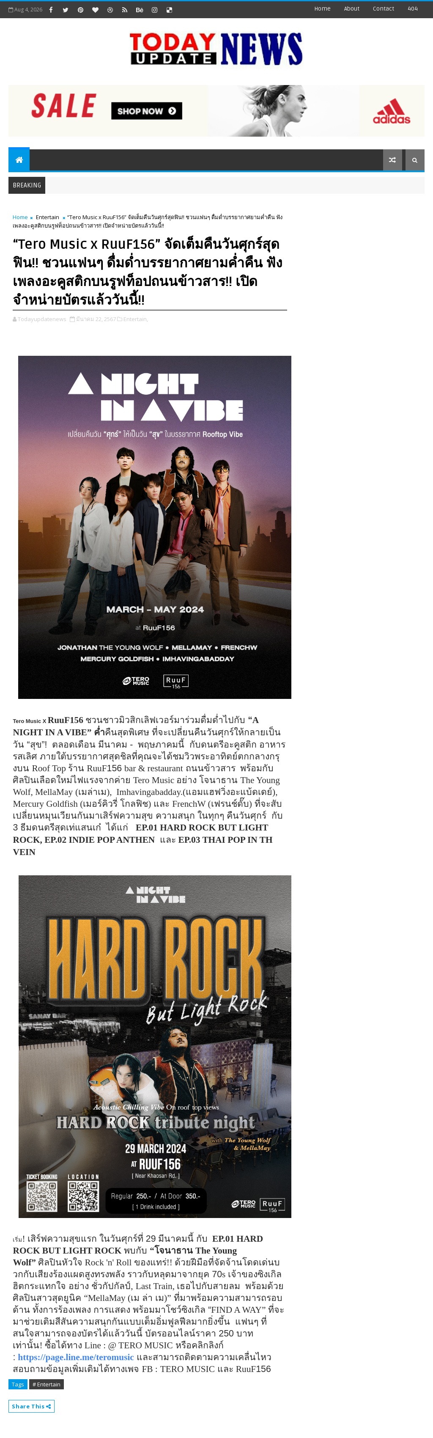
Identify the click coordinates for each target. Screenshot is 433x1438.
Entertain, (135, 319)
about (351, 8)
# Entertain (46, 1384)
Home (322, 8)
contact (383, 8)
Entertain (47, 217)
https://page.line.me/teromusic (76, 1357)
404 (413, 8)
